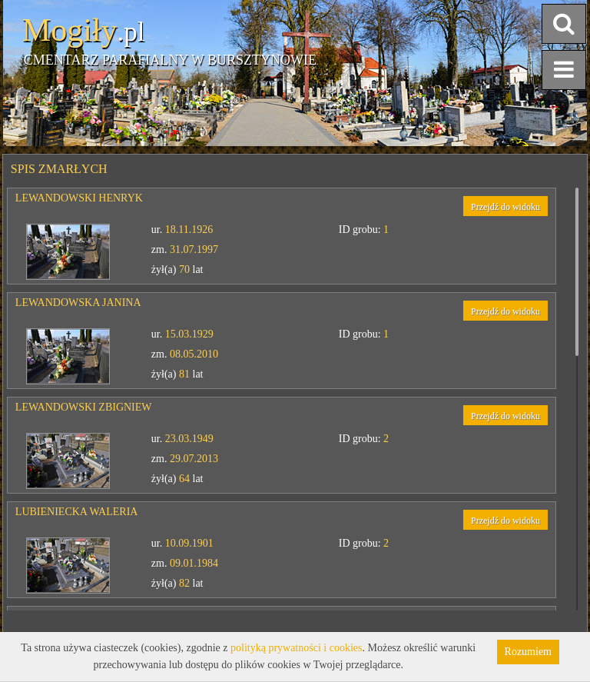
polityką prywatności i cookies (296, 648)
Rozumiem (528, 651)
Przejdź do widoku (505, 206)
